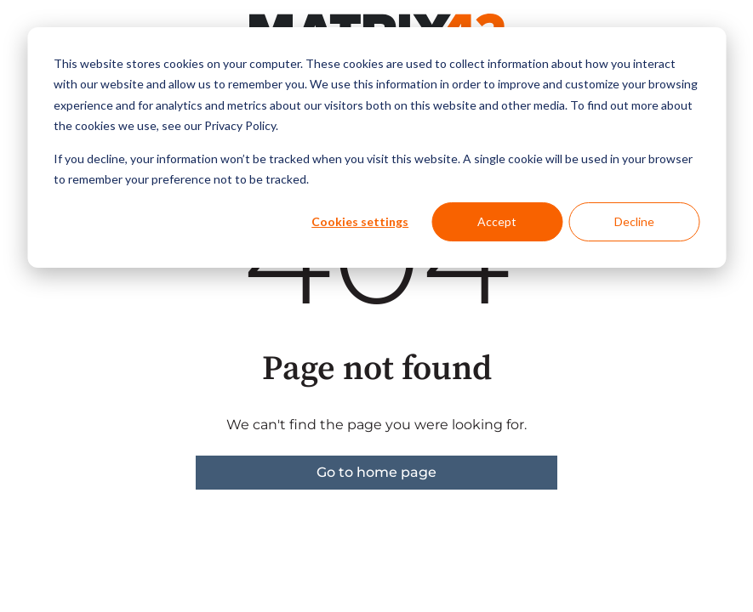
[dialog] (376, 147)
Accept (496, 221)
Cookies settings (359, 221)
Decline (634, 221)
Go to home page (376, 472)
